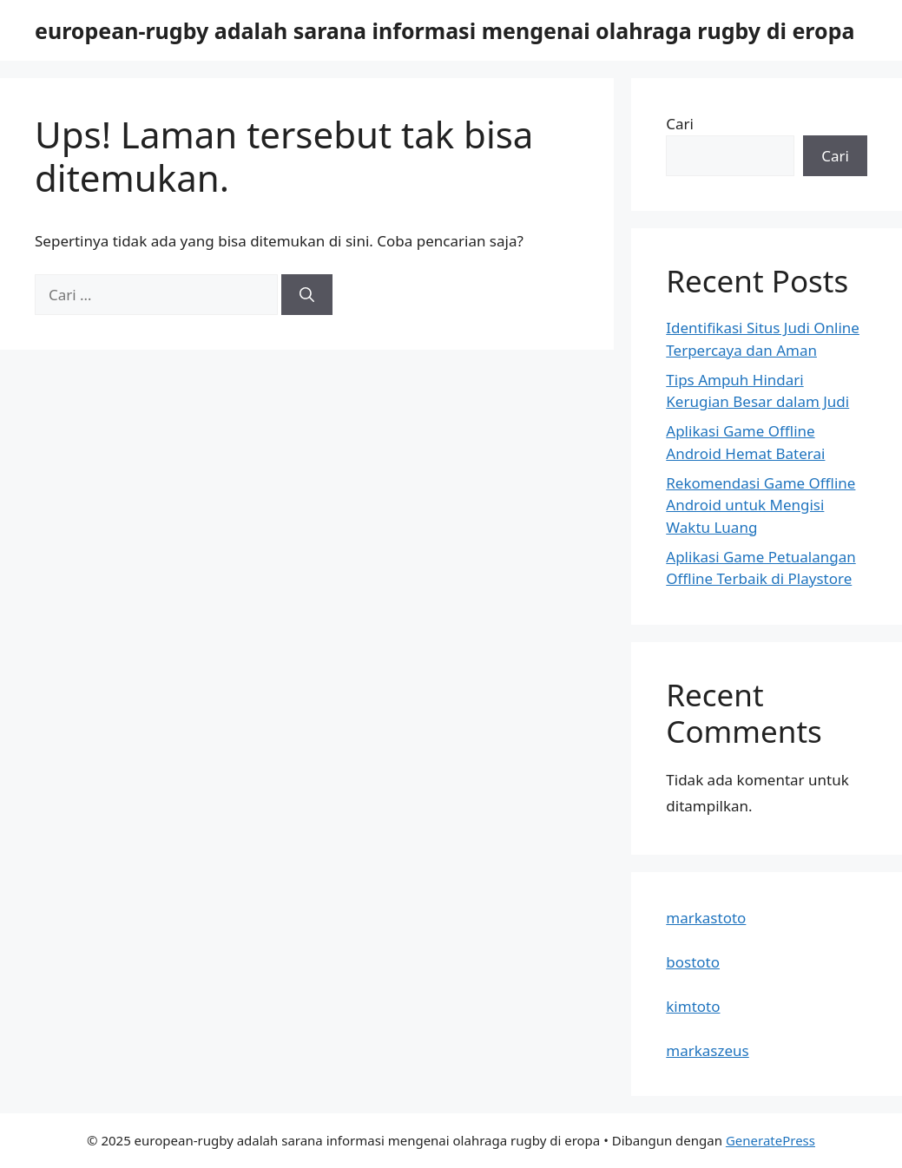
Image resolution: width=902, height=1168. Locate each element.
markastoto (706, 918)
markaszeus (707, 1050)
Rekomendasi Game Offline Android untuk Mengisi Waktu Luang (760, 505)
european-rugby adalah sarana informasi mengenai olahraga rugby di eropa (444, 30)
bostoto (693, 962)
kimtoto (693, 1006)
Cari (680, 124)
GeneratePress (770, 1140)
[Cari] (306, 295)
